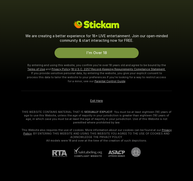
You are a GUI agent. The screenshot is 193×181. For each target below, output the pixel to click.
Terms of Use (36, 69)
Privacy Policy (61, 69)
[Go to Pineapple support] (133, 152)
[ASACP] (113, 154)
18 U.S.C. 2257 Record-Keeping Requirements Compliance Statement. (118, 69)
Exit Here (96, 101)
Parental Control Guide (109, 81)
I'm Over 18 (96, 53)
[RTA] (62, 153)
